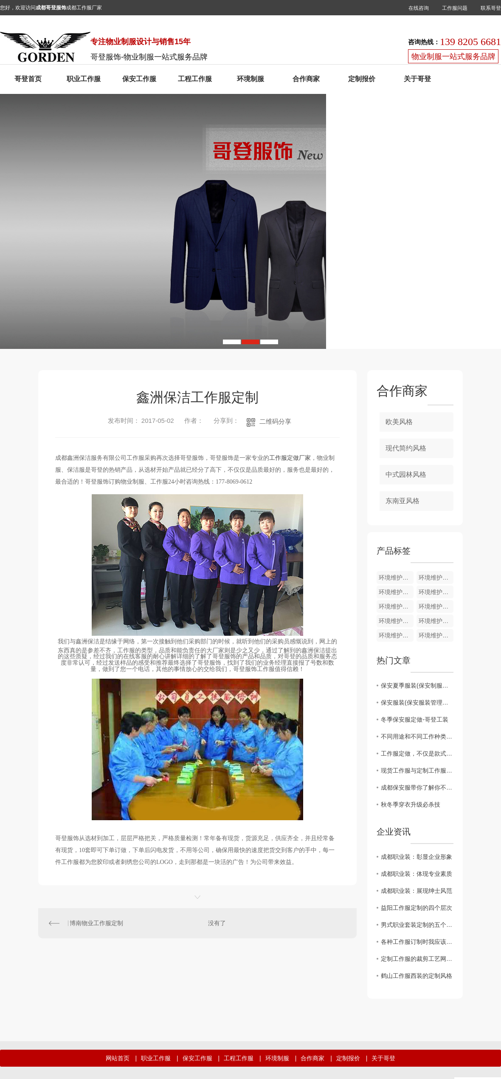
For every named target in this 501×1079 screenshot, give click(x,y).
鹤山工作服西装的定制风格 (416, 975)
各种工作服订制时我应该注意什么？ (417, 941)
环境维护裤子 (436, 577)
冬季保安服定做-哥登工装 (414, 719)
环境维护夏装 (396, 577)
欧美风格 (399, 421)
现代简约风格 (406, 448)
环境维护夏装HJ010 (396, 635)
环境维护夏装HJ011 (436, 620)
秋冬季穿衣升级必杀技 (410, 804)
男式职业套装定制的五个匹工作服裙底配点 (417, 924)
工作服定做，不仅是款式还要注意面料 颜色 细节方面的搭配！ (417, 753)
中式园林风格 (406, 474)
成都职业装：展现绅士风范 (416, 890)
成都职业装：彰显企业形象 (416, 856)
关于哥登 (417, 78)
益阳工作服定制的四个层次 (416, 907)
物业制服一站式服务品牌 (453, 56)
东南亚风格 (402, 500)
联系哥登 (491, 8)
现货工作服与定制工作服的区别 (417, 770)
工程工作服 (195, 78)
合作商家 (306, 78)
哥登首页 (28, 78)
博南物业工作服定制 (96, 923)
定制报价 (361, 78)
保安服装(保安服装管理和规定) (417, 702)
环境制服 (250, 78)
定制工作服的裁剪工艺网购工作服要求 (417, 958)
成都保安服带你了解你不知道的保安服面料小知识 (417, 787)
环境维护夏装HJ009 (436, 635)
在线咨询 (418, 8)
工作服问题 (454, 8)
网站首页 (117, 1058)
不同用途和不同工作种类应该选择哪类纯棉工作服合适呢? (417, 736)
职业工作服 (84, 78)
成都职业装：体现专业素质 (416, 873)
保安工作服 (139, 78)
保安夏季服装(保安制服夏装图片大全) (417, 685)
